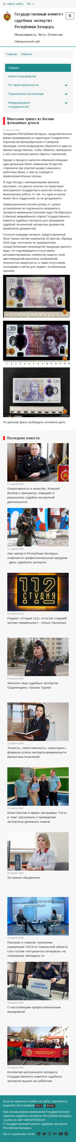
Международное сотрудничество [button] (38, 104)
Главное (13, 67)
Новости (26, 54)
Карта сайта (15, 3)
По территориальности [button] (38, 85)
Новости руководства (22, 76)
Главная (11, 54)
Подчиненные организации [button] (38, 94)
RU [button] (30, 3)
